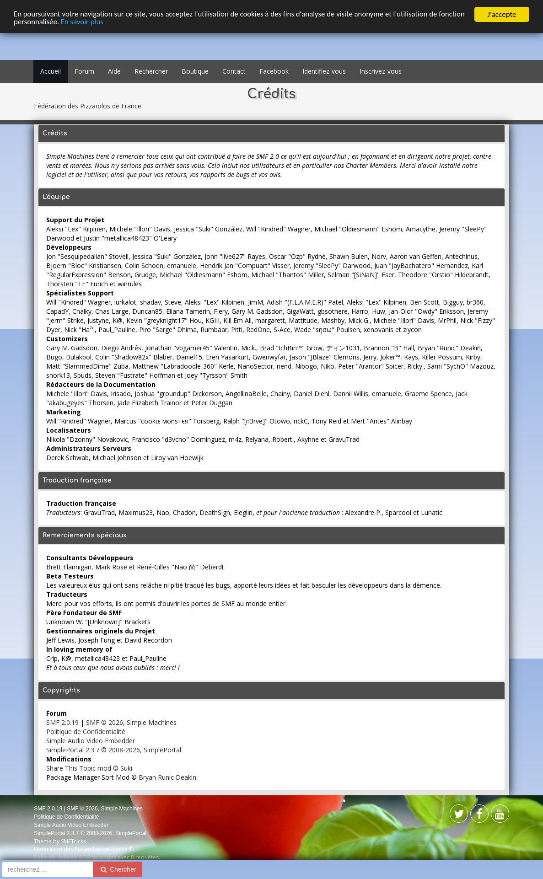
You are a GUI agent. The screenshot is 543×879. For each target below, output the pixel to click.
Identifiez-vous (324, 71)
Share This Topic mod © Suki (89, 768)
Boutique (195, 71)
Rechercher (151, 71)
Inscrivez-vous (381, 71)
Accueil (50, 71)
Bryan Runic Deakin (167, 777)
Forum (84, 71)
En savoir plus (110, 22)
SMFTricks (73, 841)
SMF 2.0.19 (62, 722)
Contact (234, 71)
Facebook (274, 71)
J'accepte (502, 14)
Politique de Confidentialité (85, 731)
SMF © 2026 (104, 722)
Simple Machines (152, 722)
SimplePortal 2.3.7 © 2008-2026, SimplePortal (113, 749)
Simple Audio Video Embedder (90, 740)
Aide (114, 71)
